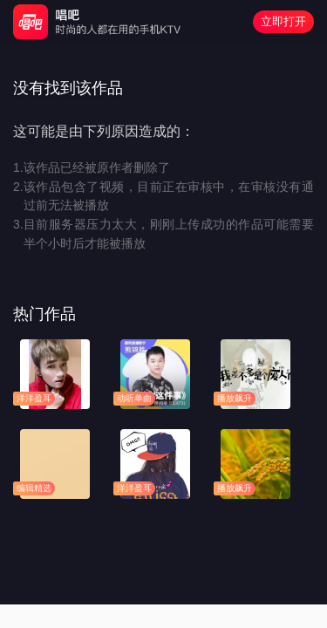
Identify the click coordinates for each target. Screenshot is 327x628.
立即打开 (283, 21)
